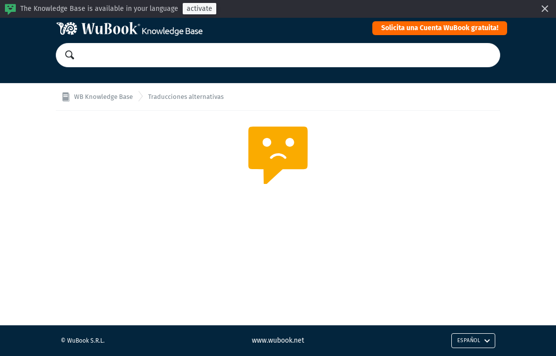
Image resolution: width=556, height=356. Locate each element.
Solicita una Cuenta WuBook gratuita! (439, 28)
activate (199, 8)
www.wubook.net (278, 340)
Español (473, 340)
